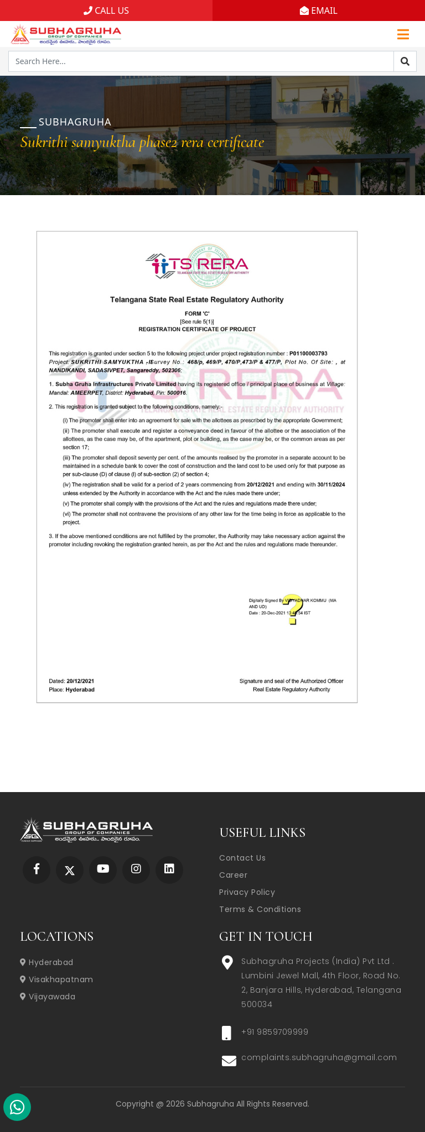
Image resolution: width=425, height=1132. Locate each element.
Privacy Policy (247, 892)
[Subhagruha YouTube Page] (103, 869)
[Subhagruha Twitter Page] (69, 869)
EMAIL (319, 10)
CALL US (106, 10)
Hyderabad (47, 962)
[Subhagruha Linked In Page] (169, 869)
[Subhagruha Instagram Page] (136, 869)
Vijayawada (47, 996)
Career (233, 875)
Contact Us (242, 857)
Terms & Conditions (260, 909)
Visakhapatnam (57, 979)
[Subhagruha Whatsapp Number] (17, 1109)
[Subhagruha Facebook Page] (36, 869)
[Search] (405, 61)
